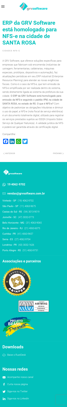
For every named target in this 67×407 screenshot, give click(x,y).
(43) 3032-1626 (26, 244)
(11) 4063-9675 (28, 206)
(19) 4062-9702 (26, 200)
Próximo (58, 153)
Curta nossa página (17, 384)
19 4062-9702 (16, 184)
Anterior (9, 153)
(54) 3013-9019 (31, 211)
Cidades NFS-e (11, 51)
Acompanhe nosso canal (20, 377)
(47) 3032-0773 (26, 217)
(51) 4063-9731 (30, 250)
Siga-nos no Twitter (17, 391)
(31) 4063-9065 (34, 222)
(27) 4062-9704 (22, 239)
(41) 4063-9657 (25, 233)
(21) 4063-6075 (32, 228)
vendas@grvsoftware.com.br (26, 193)
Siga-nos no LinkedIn (18, 398)
